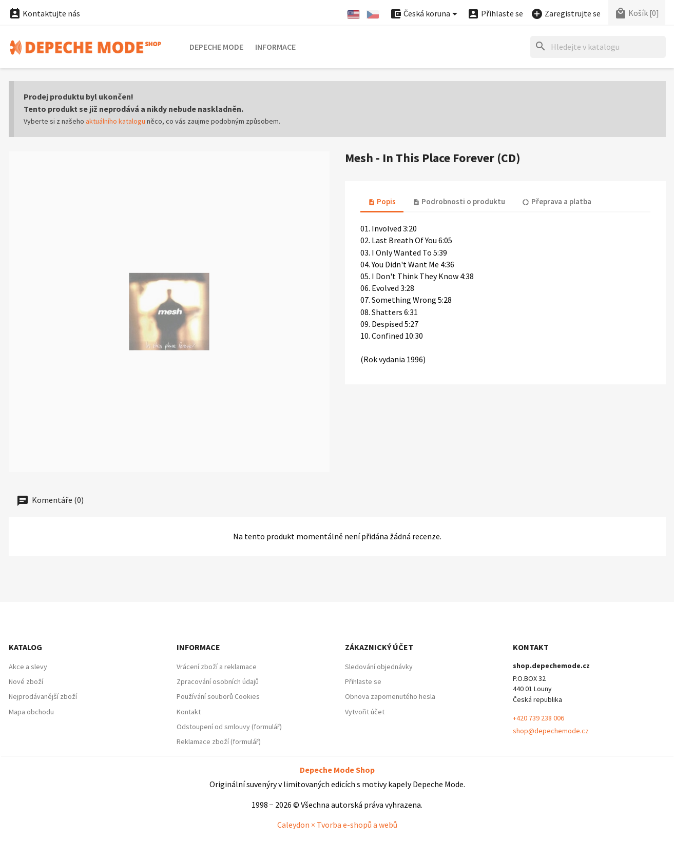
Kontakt (189, 711)
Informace (275, 47)
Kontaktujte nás (44, 13)
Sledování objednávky (379, 666)
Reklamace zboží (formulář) (219, 741)
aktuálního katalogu (115, 121)
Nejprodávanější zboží (43, 696)
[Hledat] (598, 47)
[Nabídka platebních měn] (425, 14)
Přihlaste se (363, 681)
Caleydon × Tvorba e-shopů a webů (337, 824)
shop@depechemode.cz (551, 730)
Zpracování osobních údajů (218, 681)
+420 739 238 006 (538, 718)
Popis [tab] (382, 201)
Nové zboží (26, 681)
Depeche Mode (216, 47)
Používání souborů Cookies (218, 696)
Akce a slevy (28, 666)
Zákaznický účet (379, 647)
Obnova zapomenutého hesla (390, 696)
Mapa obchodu (31, 711)
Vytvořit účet (364, 711)
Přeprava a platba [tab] (556, 201)
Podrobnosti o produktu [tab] (459, 201)
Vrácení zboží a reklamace (217, 666)
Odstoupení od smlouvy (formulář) (229, 726)
